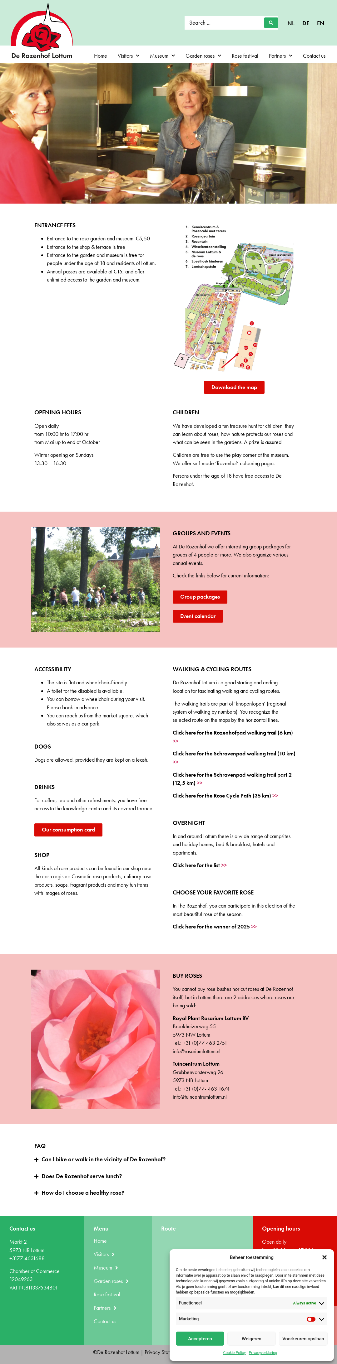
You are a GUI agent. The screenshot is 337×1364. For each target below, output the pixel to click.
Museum (162, 56)
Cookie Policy (234, 1353)
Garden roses (203, 56)
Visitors (128, 56)
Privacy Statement (164, 1352)
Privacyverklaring (263, 1353)
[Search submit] (271, 22)
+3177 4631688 (27, 1258)
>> (175, 741)
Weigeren (251, 1339)
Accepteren (200, 1339)
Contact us (314, 55)
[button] (324, 1257)
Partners (280, 56)
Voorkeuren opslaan (303, 1339)
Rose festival (245, 55)
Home (100, 55)
